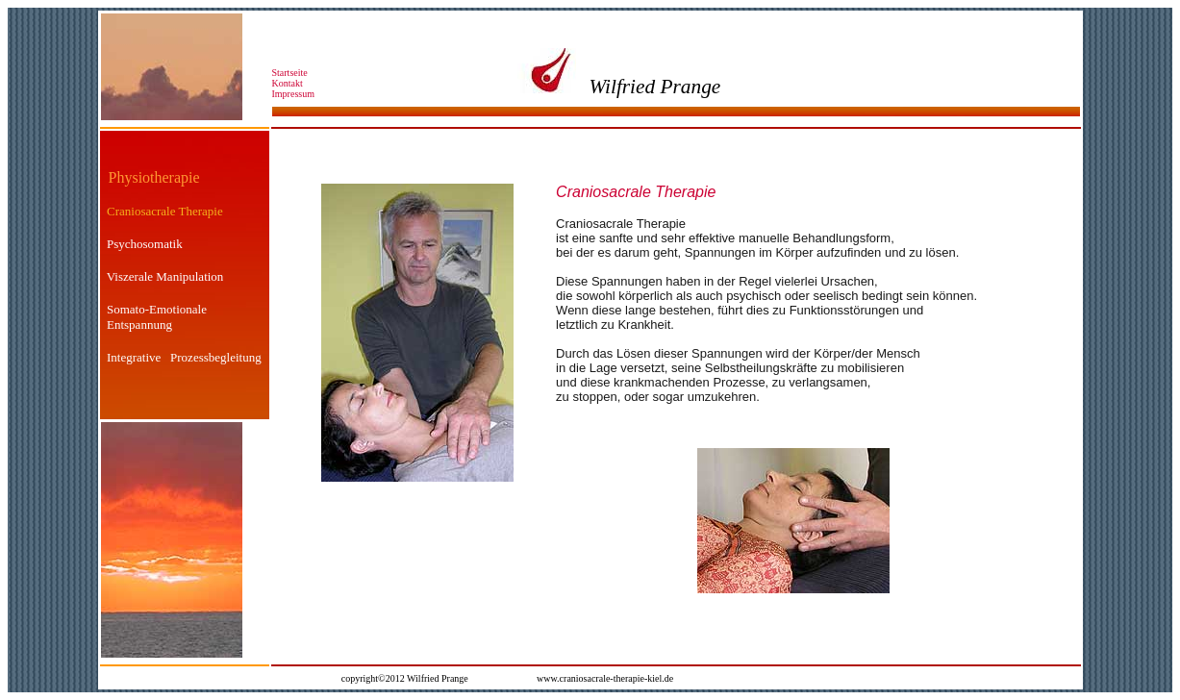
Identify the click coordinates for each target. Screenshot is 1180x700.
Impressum (293, 93)
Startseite (290, 72)
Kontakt (290, 83)
